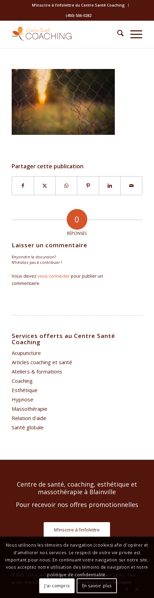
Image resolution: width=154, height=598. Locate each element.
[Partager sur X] (44, 186)
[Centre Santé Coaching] (64, 34)
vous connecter (53, 276)
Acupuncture (26, 352)
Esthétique (24, 390)
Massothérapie (29, 408)
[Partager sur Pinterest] (88, 186)
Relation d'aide (29, 418)
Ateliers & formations (37, 371)
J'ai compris (56, 586)
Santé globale (28, 427)
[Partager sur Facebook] (23, 186)
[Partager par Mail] (131, 186)
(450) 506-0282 (78, 15)
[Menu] (132, 34)
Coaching (22, 380)
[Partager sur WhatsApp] (66, 186)
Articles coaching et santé (42, 362)
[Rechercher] (117, 34)
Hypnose (22, 399)
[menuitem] (79, 5)
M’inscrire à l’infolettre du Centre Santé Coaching (78, 5)
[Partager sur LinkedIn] (109, 186)
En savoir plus (97, 586)
